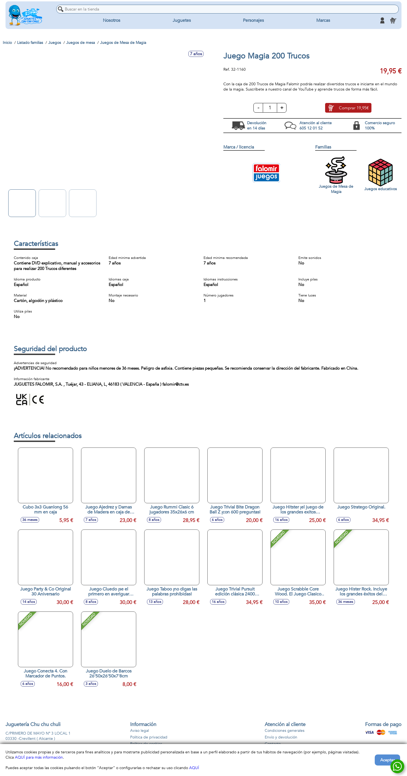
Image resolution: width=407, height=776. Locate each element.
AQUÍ (194, 767)
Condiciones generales (284, 730)
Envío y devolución (281, 737)
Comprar (354, 108)
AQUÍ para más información (39, 757)
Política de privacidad (148, 737)
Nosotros (111, 20)
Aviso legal (139, 730)
